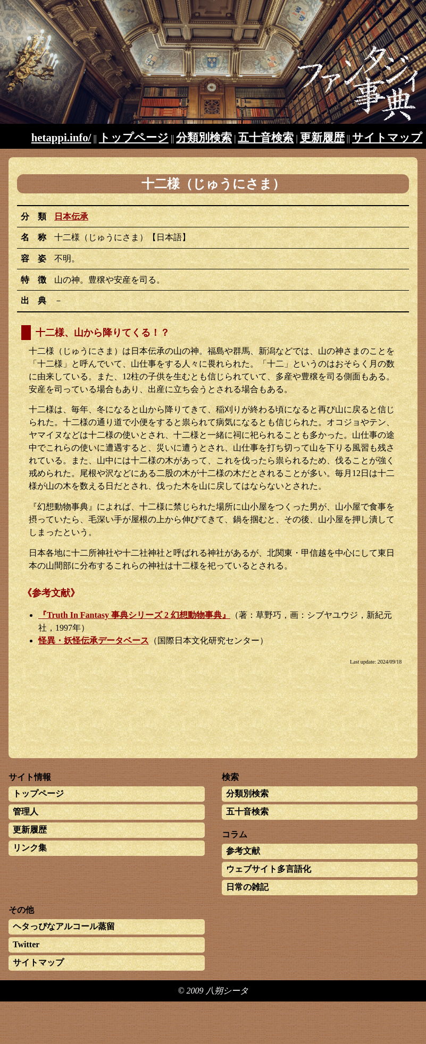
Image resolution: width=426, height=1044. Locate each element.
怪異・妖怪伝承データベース (93, 640)
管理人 (25, 811)
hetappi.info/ (61, 137)
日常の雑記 (247, 887)
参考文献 (243, 850)
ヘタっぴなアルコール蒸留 (64, 926)
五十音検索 (266, 137)
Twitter (26, 944)
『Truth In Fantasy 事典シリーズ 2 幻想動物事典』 (134, 614)
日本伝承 (71, 216)
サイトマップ (387, 137)
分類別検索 (204, 137)
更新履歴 (322, 137)
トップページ (134, 137)
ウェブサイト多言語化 (268, 868)
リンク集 (30, 847)
